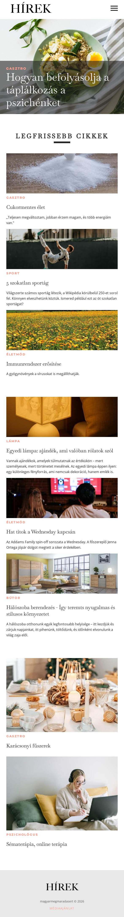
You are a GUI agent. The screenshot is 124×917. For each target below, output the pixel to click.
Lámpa (13, 441)
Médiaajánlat (62, 908)
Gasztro (16, 69)
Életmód (16, 354)
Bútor (13, 598)
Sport (13, 273)
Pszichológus (22, 835)
